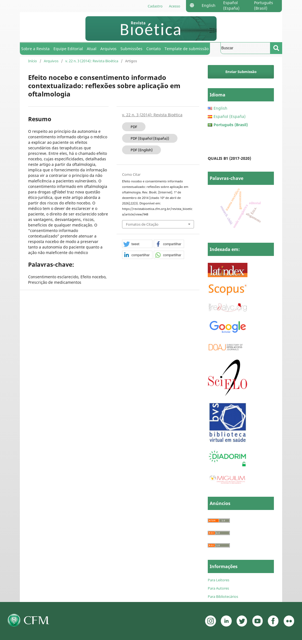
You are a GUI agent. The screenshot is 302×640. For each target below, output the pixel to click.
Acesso (174, 6)
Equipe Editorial (68, 48)
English (208, 5)
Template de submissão (187, 48)
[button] (137, 244)
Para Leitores (218, 579)
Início (32, 60)
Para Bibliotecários (223, 596)
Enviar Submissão (241, 71)
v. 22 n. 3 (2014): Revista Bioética (91, 60)
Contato (153, 48)
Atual (91, 48)
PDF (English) (142, 149)
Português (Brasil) (263, 5)
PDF (134, 126)
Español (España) (231, 5)
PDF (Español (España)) (150, 138)
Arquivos (108, 48)
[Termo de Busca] (245, 48)
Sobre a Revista (35, 48)
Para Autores (218, 588)
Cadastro (155, 6)
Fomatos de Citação (142, 224)
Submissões (131, 48)
